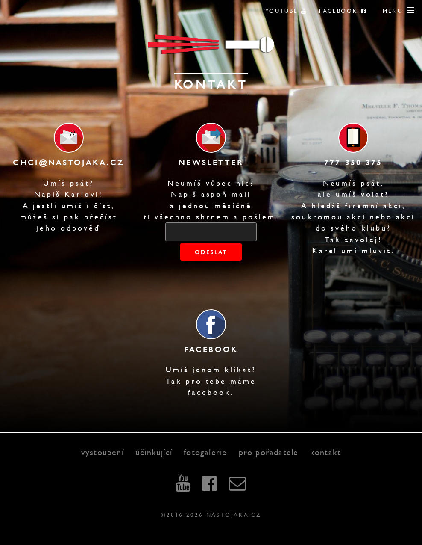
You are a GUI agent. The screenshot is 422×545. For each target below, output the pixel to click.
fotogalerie (205, 452)
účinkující (153, 452)
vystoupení (102, 452)
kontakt (325, 452)
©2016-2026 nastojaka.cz (211, 514)
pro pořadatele (269, 452)
